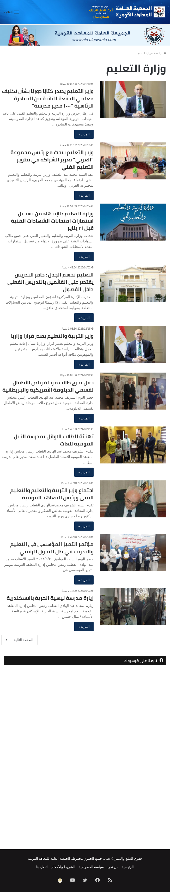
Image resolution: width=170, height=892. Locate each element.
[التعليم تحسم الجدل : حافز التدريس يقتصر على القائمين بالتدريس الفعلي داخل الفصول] (133, 283)
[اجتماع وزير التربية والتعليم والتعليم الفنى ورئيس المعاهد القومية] (133, 499)
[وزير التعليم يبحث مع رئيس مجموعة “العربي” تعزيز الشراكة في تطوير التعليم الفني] (133, 161)
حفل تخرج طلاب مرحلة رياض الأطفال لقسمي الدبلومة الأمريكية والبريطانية (48, 386)
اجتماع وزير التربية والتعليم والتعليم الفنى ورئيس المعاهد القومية (52, 493)
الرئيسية (160, 53)
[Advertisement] (85, 763)
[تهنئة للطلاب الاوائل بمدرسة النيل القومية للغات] (133, 445)
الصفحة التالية (19, 640)
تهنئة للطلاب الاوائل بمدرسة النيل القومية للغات (54, 439)
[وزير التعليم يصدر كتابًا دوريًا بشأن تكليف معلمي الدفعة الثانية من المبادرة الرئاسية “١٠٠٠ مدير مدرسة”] (133, 99)
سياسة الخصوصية (91, 867)
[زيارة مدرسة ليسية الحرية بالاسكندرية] (133, 606)
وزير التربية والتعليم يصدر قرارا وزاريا (52, 336)
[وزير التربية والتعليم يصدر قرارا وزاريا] (133, 344)
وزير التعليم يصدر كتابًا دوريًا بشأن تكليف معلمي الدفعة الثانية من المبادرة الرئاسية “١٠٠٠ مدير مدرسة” (48, 98)
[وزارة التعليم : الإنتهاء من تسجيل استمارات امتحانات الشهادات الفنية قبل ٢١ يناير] (133, 222)
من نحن (112, 867)
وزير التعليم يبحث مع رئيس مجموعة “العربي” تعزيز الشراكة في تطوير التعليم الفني (52, 159)
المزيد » (84, 134)
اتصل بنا (42, 867)
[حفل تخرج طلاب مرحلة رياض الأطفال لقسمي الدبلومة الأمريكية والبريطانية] (133, 391)
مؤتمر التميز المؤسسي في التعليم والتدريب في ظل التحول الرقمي (52, 547)
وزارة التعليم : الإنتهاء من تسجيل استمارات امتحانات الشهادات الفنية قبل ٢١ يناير (52, 221)
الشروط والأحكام (63, 867)
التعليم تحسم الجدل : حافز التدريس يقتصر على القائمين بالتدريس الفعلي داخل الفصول (50, 282)
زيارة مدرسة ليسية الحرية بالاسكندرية (50, 598)
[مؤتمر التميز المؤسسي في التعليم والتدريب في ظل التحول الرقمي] (133, 552)
